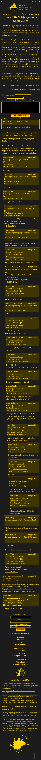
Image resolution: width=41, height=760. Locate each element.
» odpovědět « (33, 135)
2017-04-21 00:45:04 (21, 500)
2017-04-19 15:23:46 (15, 308)
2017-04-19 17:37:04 (16, 322)
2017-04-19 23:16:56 (16, 391)
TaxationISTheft (16, 305)
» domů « (20, 639)
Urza (7, 14)
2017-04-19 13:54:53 (23, 124)
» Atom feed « (20, 664)
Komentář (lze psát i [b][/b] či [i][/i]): (18, 100)
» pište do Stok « (20, 647)
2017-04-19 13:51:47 (15, 235)
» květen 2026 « (20, 653)
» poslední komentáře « (20, 682)
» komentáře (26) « (19, 90)
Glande (14, 388)
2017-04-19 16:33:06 (15, 539)
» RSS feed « (20, 662)
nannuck (11, 159)
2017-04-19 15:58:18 (15, 522)
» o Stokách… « (20, 642)
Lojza (12, 232)
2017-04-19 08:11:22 (13, 196)
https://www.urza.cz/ (15, 184)
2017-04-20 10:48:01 (19, 466)
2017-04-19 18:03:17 (16, 342)
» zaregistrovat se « (20, 636)
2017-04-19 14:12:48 (15, 271)
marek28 (14, 374)
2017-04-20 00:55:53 (14, 600)
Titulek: (4, 97)
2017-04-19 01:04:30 (14, 162)
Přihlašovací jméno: (20, 617)
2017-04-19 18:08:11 (16, 359)
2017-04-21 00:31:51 (19, 486)
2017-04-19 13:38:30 (14, 211)
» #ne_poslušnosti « (20, 651)
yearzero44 (5, 686)
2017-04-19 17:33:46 (16, 291)
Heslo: (20, 621)
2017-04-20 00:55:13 (18, 430)
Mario (10, 193)
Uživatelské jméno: (7, 95)
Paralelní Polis (34, 86)
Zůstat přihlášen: (20, 626)
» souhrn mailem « (20, 666)
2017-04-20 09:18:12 (18, 449)
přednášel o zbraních (24, 25)
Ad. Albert (4, 697)
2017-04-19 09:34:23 (15, 179)
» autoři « (20, 644)
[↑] (4, 164)
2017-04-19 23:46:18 (17, 408)
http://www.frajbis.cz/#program (16, 335)
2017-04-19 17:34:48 (16, 559)
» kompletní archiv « (20, 658)
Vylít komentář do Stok (20, 117)
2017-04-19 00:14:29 (13, 137)
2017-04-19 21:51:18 (12, 581)
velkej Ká (14, 405)
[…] (30, 732)
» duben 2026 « (20, 655)
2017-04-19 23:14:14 (16, 376)
